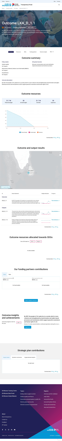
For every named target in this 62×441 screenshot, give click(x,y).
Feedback (4, 424)
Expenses (41, 134)
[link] (56, 204)
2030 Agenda (44, 5)
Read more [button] (27, 329)
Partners (36, 5)
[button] (28, 175)
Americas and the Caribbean (50, 396)
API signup (4, 427)
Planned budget (24, 134)
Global (3, 1)
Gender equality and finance (27, 398)
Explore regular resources (31, 302)
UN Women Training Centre (9, 392)
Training (58, 1)
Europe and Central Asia (49, 406)
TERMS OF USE (4, 437)
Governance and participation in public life (30, 401)
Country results (9, 10)
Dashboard (53, 5)
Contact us (4, 421)
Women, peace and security (27, 404)
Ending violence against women (28, 396)
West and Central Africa (49, 409)
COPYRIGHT (52, 437)
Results (29, 5)
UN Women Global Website (9, 398)
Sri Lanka (16, 10)
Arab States (47, 398)
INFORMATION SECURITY (19, 437)
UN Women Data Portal (8, 395)
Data (55, 1)
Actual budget (33, 134)
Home (3, 10)
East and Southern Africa (50, 404)
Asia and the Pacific (48, 401)
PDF (58, 139)
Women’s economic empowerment (28, 406)
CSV (54, 139)
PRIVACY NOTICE (11, 437)
